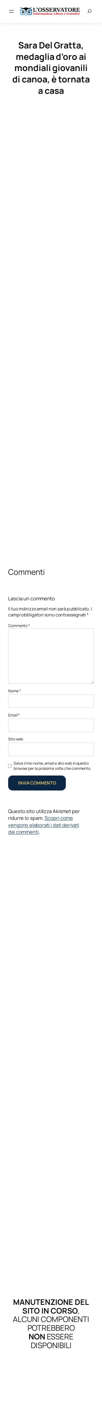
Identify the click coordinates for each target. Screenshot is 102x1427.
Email (14, 715)
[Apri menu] (11, 11)
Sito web (15, 739)
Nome (14, 690)
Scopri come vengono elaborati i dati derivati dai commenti (43, 825)
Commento (19, 625)
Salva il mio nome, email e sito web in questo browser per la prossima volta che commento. (52, 766)
